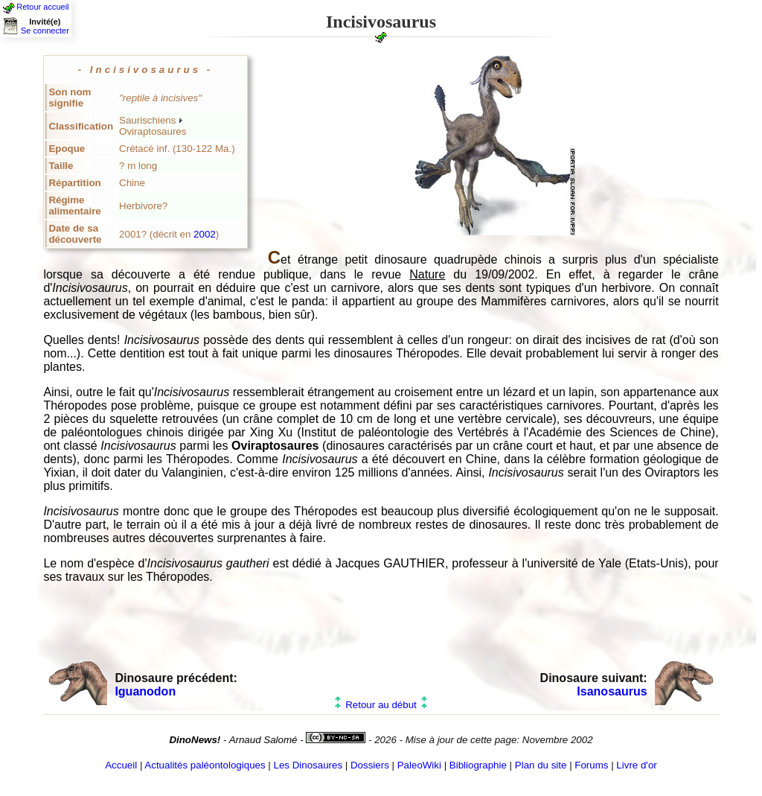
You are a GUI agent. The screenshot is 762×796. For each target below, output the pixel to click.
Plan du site (541, 765)
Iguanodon (145, 691)
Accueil (121, 765)
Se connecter (45, 30)
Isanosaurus (612, 691)
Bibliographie (478, 765)
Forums (591, 765)
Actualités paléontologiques (204, 765)
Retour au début (381, 704)
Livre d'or (636, 765)
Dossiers (369, 765)
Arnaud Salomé (263, 739)
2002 (204, 234)
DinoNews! (194, 739)
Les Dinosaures (308, 765)
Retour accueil (42, 6)
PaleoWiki (419, 765)
